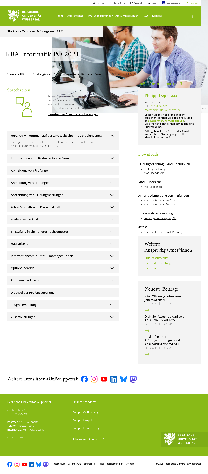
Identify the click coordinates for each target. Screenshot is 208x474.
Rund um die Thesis (25, 280)
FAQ (145, 15)
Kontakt (157, 15)
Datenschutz (74, 463)
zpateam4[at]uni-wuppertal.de (163, 110)
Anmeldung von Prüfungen (30, 183)
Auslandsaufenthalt (25, 219)
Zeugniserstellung (24, 305)
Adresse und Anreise (86, 439)
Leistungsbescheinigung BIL (160, 218)
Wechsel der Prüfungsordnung (33, 292)
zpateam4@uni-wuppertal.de (166, 120)
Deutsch (194, 3)
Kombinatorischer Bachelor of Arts (80, 74)
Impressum (59, 463)
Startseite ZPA (16, 74)
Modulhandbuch (154, 173)
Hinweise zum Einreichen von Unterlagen (73, 114)
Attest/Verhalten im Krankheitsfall (35, 207)
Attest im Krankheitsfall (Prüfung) (163, 232)
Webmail (138, 3)
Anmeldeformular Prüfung (159, 200)
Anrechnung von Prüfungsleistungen (37, 195)
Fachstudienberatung (158, 263)
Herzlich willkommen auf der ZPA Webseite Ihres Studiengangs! (56, 135)
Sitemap (130, 463)
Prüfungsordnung (154, 169)
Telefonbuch (119, 3)
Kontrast (100, 3)
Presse (100, 463)
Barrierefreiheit (114, 463)
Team (59, 15)
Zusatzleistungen (23, 317)
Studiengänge (75, 15)
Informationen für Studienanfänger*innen (41, 158)
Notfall (154, 3)
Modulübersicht (153, 186)
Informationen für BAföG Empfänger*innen (42, 256)
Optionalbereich (22, 268)
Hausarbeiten (20, 244)
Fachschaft (151, 268)
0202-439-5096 (158, 106)
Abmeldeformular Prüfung (159, 204)
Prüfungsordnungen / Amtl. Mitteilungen (113, 15)
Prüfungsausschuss (156, 258)
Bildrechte (89, 463)
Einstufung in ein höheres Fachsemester (39, 231)
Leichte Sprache (173, 3)
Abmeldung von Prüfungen (30, 170)
